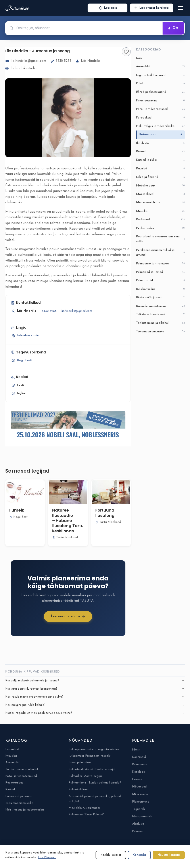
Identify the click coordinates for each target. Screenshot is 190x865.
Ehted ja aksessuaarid (160, 92)
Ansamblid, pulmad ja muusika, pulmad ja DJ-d (95, 799)
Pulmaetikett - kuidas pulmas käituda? (95, 782)
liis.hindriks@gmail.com (25, 61)
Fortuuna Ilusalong (105, 512)
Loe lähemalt (47, 857)
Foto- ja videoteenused (160, 109)
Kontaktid (139, 757)
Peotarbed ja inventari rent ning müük (160, 239)
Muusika (160, 211)
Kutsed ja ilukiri (160, 160)
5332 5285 (60, 61)
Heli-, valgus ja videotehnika (160, 126)
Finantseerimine (160, 101)
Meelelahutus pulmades (84, 808)
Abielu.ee (138, 824)
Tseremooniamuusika (160, 332)
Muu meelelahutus (160, 203)
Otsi (173, 28)
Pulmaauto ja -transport (160, 264)
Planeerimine (140, 801)
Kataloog (138, 772)
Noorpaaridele (142, 816)
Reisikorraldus (160, 289)
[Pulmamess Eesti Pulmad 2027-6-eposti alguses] (68, 426)
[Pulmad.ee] (18, 8)
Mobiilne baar (160, 186)
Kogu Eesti (21, 361)
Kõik (139, 58)
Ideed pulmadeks (80, 762)
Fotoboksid (160, 118)
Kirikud (160, 152)
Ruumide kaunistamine (160, 306)
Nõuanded (139, 786)
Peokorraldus (160, 228)
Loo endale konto (68, 616)
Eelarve (137, 779)
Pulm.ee (137, 831)
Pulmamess (139, 764)
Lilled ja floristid (160, 177)
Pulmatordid (160, 281)
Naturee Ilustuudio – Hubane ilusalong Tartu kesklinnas (68, 520)
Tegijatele (139, 809)
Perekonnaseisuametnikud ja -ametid (160, 252)
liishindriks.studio (20, 68)
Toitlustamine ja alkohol (160, 323)
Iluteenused (160, 135)
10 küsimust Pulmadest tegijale (90, 756)
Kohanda (139, 855)
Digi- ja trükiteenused (160, 75)
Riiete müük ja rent (160, 298)
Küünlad (160, 169)
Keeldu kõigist (110, 855)
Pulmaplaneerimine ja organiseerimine (94, 749)
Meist (136, 749)
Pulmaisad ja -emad (160, 272)
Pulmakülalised (78, 789)
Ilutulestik (160, 143)
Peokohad (160, 220)
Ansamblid (160, 67)
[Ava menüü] (180, 8)
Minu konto (140, 794)
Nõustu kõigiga (168, 855)
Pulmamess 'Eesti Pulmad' (86, 814)
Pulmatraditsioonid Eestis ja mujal (92, 769)
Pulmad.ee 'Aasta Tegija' (85, 776)
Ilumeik (16, 510)
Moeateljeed (160, 194)
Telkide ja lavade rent (160, 314)
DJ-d (160, 84)
